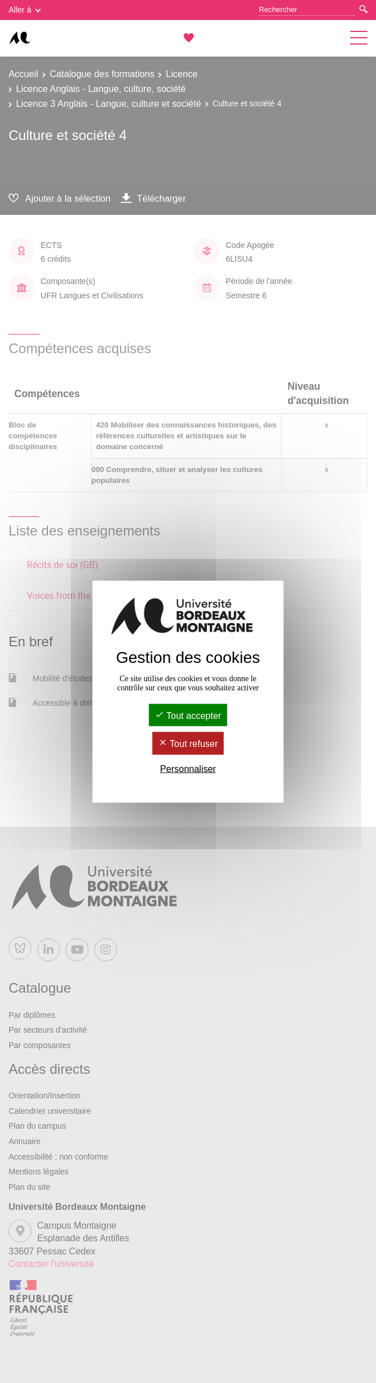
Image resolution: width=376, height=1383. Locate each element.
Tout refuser (188, 744)
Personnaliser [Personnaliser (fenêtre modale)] (188, 768)
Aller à (25, 9)
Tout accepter (188, 716)
